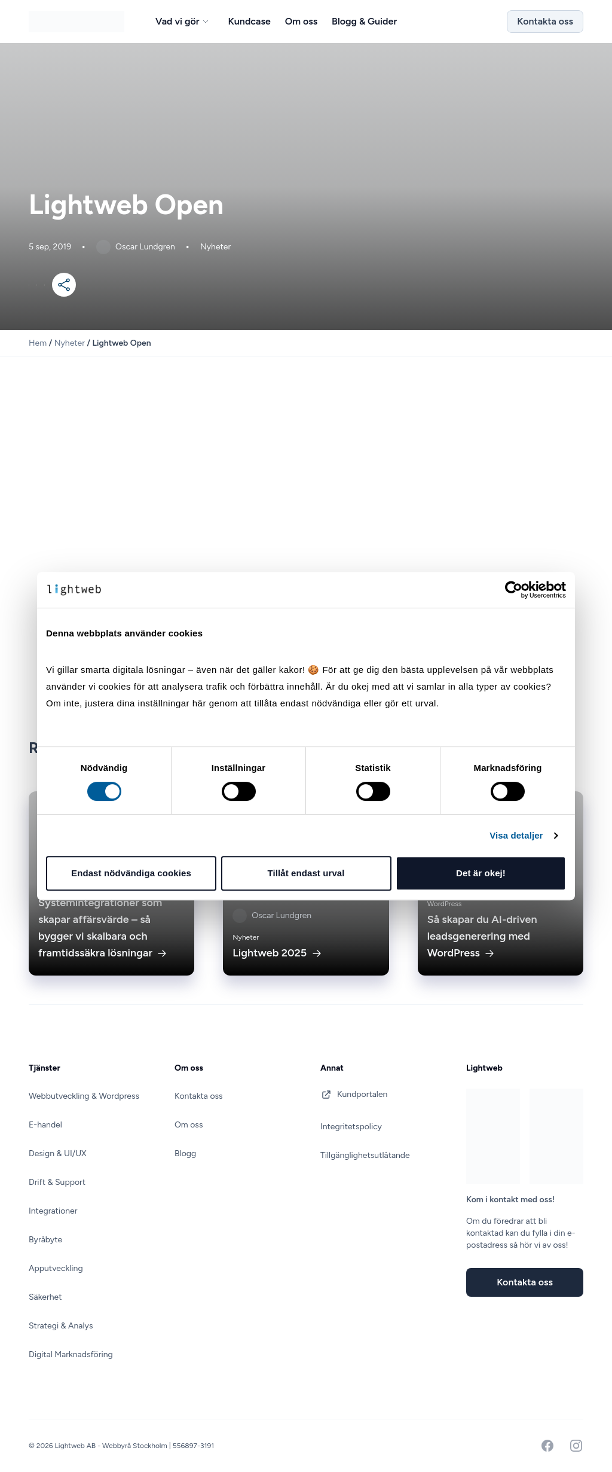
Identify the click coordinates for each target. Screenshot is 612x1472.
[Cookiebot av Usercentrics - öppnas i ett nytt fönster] (513, 590)
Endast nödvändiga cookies (131, 873)
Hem (38, 343)
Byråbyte (45, 1240)
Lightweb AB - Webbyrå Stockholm (112, 1445)
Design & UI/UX (58, 1153)
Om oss (189, 1125)
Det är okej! (481, 873)
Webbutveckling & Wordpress (84, 1096)
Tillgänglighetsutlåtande (365, 1155)
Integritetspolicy (351, 1126)
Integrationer (53, 1211)
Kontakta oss (545, 21)
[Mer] (64, 285)
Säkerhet (45, 1297)
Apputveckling (56, 1268)
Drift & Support (57, 1182)
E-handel (45, 1125)
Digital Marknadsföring (71, 1354)
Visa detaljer (516, 835)
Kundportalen (353, 1095)
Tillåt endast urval (305, 873)
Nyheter (69, 343)
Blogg (185, 1153)
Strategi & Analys (61, 1326)
